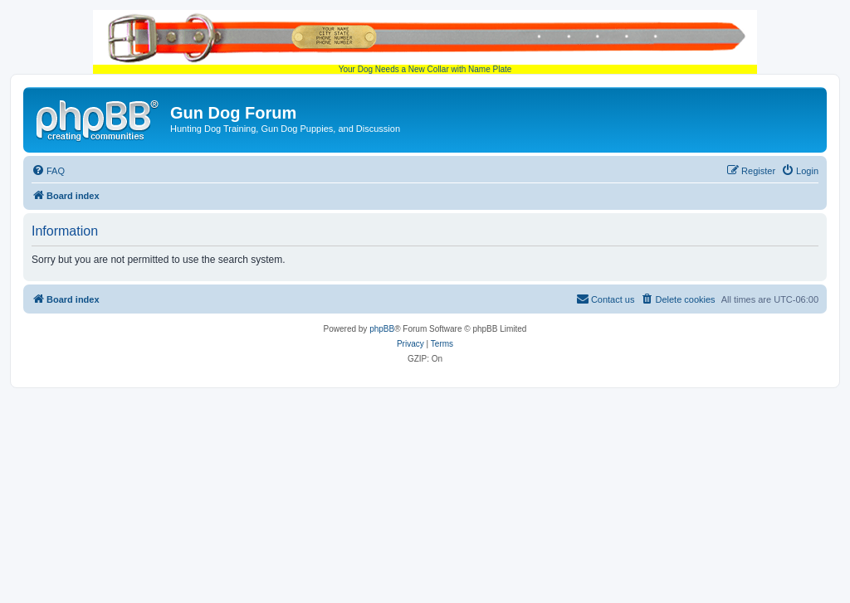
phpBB (381, 328)
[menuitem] (48, 171)
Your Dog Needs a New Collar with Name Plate (425, 42)
